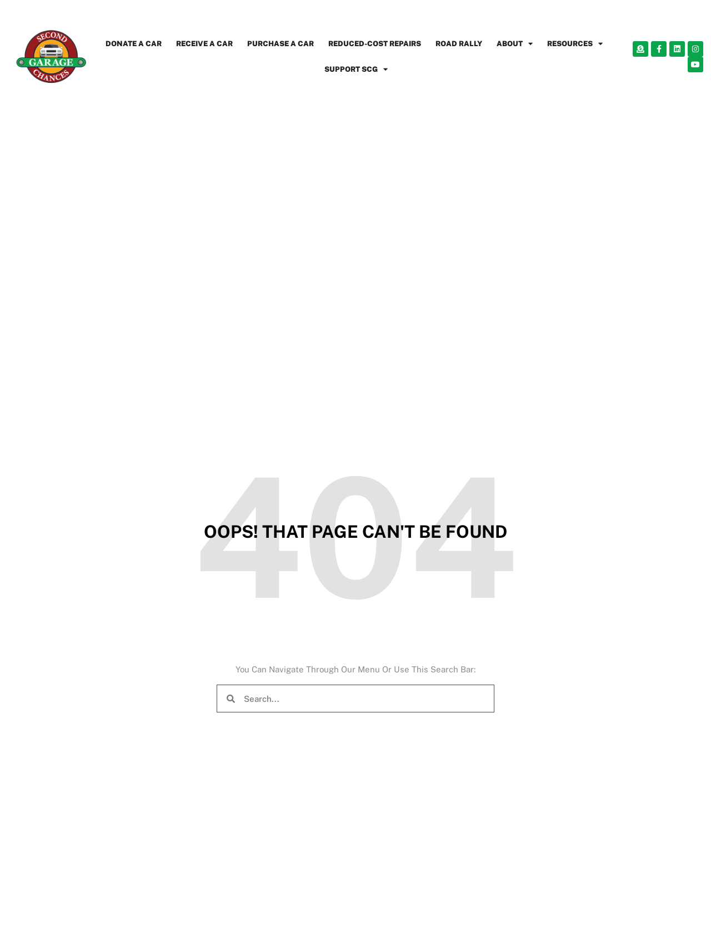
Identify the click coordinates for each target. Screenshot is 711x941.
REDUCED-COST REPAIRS (374, 43)
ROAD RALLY (458, 43)
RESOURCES (575, 43)
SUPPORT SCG (356, 69)
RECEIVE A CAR (204, 43)
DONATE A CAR (134, 43)
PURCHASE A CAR (280, 43)
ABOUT (515, 43)
